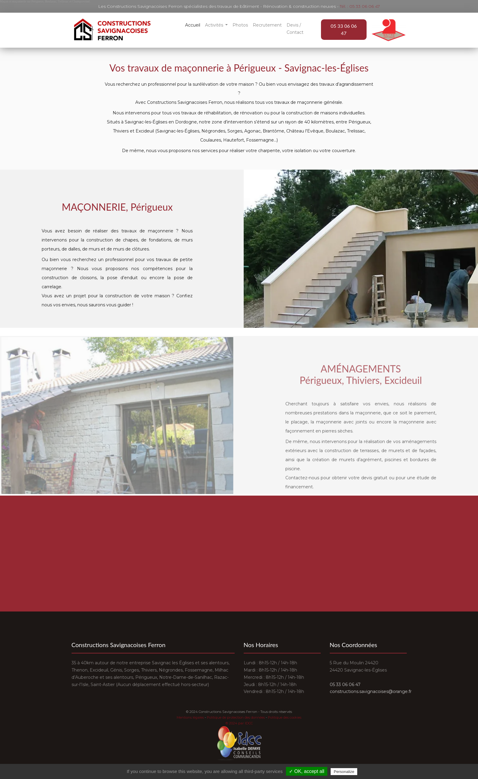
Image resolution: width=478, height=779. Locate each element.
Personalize (344, 771)
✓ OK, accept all (306, 771)
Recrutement (267, 25)
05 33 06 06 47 (344, 29)
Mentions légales (190, 717)
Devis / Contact (295, 28)
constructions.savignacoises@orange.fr (371, 691)
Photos (240, 25)
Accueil (192, 25)
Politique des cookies (284, 717)
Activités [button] (214, 25)
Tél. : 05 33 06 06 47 (360, 6)
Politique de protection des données (236, 717)
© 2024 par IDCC (239, 723)
